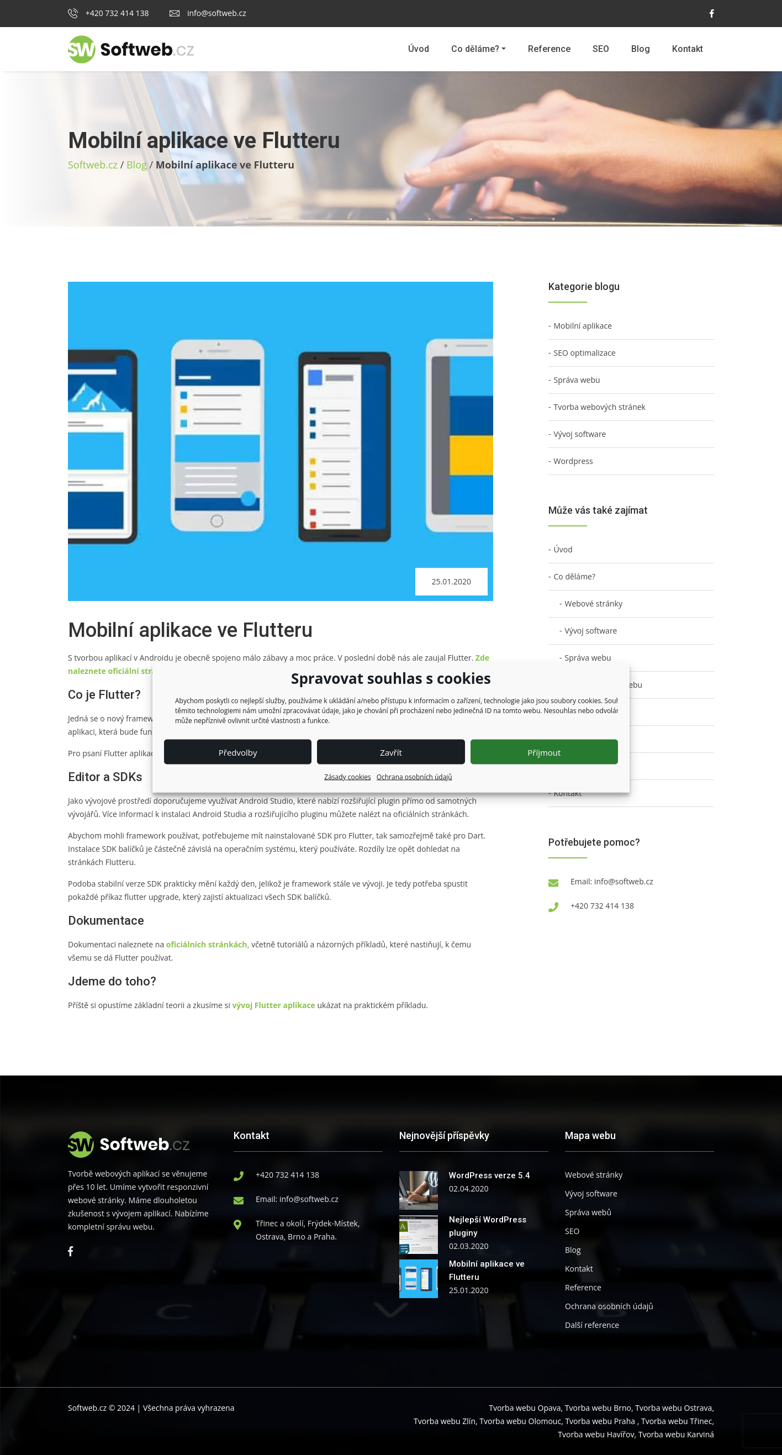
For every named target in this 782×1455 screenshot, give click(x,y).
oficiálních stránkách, (208, 944)
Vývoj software (580, 434)
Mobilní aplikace (583, 325)
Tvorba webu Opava (525, 1408)
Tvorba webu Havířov (596, 1434)
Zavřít (391, 751)
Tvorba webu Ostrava (673, 1408)
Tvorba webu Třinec (676, 1421)
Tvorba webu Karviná (676, 1434)
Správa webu (577, 380)
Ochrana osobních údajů (414, 777)
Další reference (592, 1325)
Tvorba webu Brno (598, 1408)
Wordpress (573, 461)
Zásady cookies (347, 777)
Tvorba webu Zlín (444, 1421)
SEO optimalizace (585, 352)
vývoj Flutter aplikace (273, 1005)
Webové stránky (593, 603)
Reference (549, 49)
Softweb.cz (93, 164)
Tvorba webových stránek (600, 407)
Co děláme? (475, 49)
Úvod (418, 49)
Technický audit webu (604, 684)
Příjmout (544, 751)
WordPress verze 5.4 (489, 1175)
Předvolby (238, 751)
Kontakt (687, 49)
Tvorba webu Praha (600, 1421)
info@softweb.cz (208, 13)
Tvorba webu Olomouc (520, 1421)
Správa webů (588, 1212)
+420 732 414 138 (108, 13)
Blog (640, 49)
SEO (601, 49)
